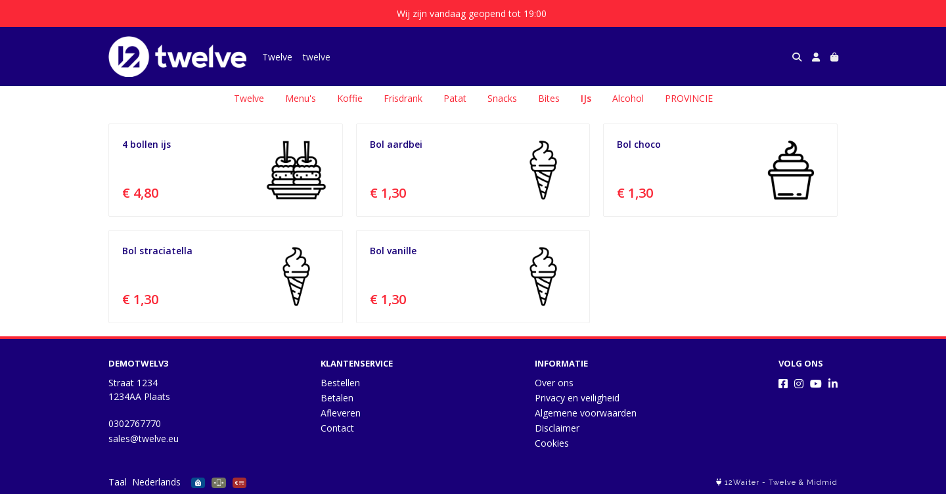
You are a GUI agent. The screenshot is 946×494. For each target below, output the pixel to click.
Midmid (822, 482)
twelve (316, 57)
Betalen (337, 398)
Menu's (300, 98)
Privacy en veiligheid (577, 398)
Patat (454, 98)
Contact (337, 428)
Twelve (277, 57)
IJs (586, 98)
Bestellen (340, 382)
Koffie (350, 98)
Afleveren (341, 413)
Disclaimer (557, 428)
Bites (549, 98)
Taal (117, 482)
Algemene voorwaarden (586, 413)
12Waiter (742, 482)
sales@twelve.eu (143, 438)
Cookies (552, 443)
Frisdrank (403, 98)
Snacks (502, 98)
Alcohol (628, 98)
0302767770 (134, 423)
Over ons (554, 382)
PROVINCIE (689, 98)
